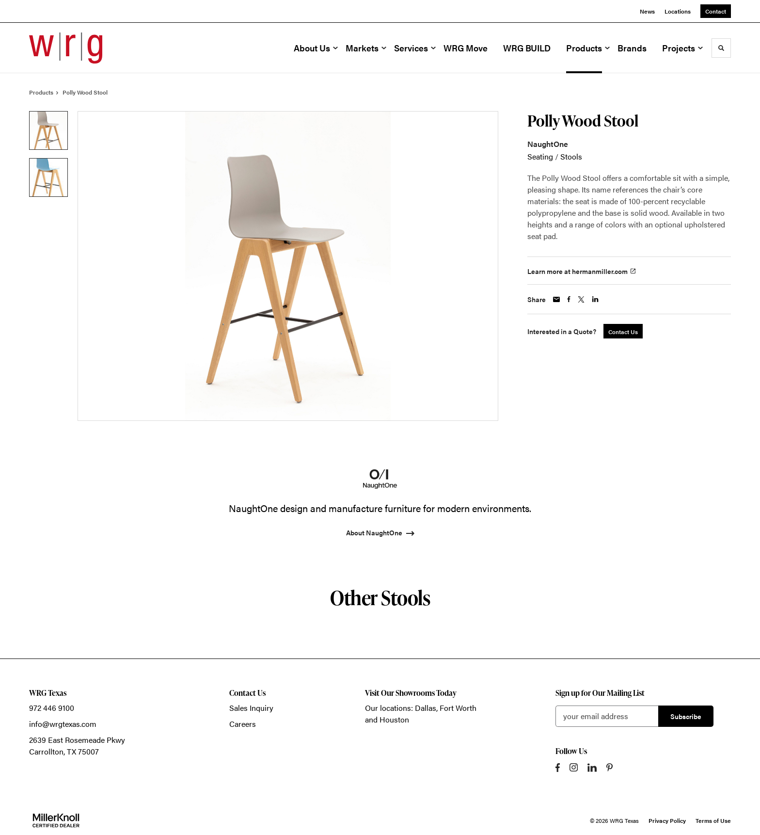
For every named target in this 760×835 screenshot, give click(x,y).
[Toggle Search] (721, 48)
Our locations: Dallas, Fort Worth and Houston (420, 713)
